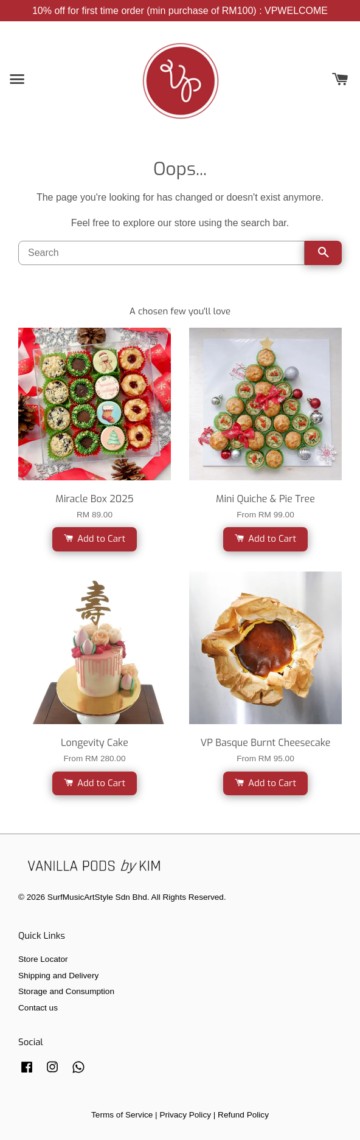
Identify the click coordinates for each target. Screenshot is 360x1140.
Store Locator (43, 959)
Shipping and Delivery (58, 975)
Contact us (38, 1007)
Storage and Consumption (66, 991)
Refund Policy (243, 1114)
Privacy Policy (185, 1114)
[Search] (161, 253)
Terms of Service (122, 1114)
